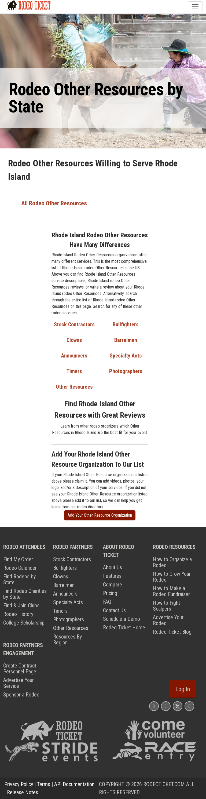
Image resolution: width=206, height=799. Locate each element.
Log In (182, 689)
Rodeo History (18, 614)
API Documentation (74, 784)
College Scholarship (24, 622)
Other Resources (74, 387)
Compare (112, 584)
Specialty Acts (126, 355)
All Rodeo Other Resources (54, 203)
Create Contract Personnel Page (19, 668)
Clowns (74, 340)
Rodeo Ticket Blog (172, 632)
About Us (112, 567)
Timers (74, 371)
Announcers (74, 355)
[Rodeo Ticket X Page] (177, 706)
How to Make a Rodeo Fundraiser (171, 591)
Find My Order (18, 559)
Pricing (110, 593)
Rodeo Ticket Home (124, 627)
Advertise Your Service (18, 683)
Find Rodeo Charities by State (25, 594)
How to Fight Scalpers (166, 606)
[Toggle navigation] (195, 6)
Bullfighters (125, 324)
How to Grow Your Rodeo (172, 577)
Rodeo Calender (20, 568)
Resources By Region (67, 639)
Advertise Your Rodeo (168, 620)
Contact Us (114, 610)
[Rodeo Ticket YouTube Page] (189, 706)
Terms (43, 784)
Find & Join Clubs (21, 605)
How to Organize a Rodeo (172, 562)
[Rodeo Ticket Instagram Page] (154, 706)
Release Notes (22, 792)
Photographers (125, 371)
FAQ (107, 602)
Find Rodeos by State (19, 579)
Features (112, 576)
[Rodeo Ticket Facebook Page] (165, 706)
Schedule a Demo (121, 619)
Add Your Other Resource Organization (100, 515)
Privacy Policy (18, 784)
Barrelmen (125, 340)
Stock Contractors (74, 324)
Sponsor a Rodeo (21, 694)
